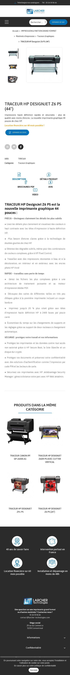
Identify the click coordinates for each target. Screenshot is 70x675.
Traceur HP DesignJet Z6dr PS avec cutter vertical (49, 458)
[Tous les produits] (14, 146)
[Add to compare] (7, 146)
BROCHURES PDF (26, 186)
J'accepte (34, 670)
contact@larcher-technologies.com (35, 617)
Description (19, 179)
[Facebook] (20, 146)
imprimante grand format (44, 609)
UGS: (7, 158)
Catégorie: (9, 163)
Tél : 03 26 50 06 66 (49, 3)
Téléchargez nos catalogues (26, 3)
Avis (50, 186)
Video (35, 194)
